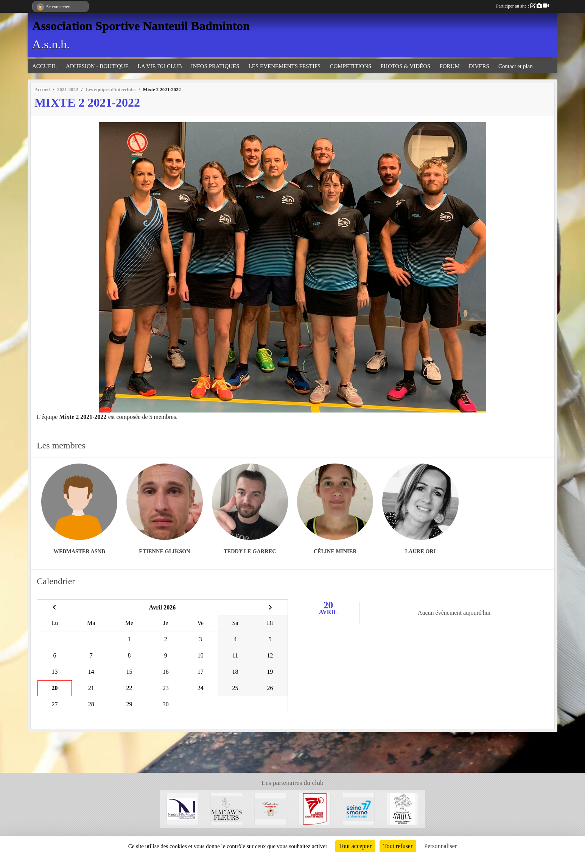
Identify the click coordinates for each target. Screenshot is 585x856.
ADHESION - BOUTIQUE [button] (97, 66)
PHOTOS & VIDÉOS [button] (405, 66)
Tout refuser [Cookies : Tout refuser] (398, 846)
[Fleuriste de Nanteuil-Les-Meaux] (226, 808)
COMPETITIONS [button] (350, 66)
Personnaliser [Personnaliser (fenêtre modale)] (440, 846)
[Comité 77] (315, 808)
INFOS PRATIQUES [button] (215, 66)
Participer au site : (522, 6)
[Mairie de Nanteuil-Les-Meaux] (182, 808)
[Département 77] (359, 808)
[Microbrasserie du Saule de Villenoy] (403, 808)
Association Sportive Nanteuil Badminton (141, 26)
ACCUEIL (44, 66)
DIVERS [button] (479, 66)
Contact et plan (515, 66)
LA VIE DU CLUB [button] (160, 66)
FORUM (449, 66)
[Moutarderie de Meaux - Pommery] (270, 808)
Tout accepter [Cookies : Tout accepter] (355, 846)
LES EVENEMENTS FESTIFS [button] (285, 66)
